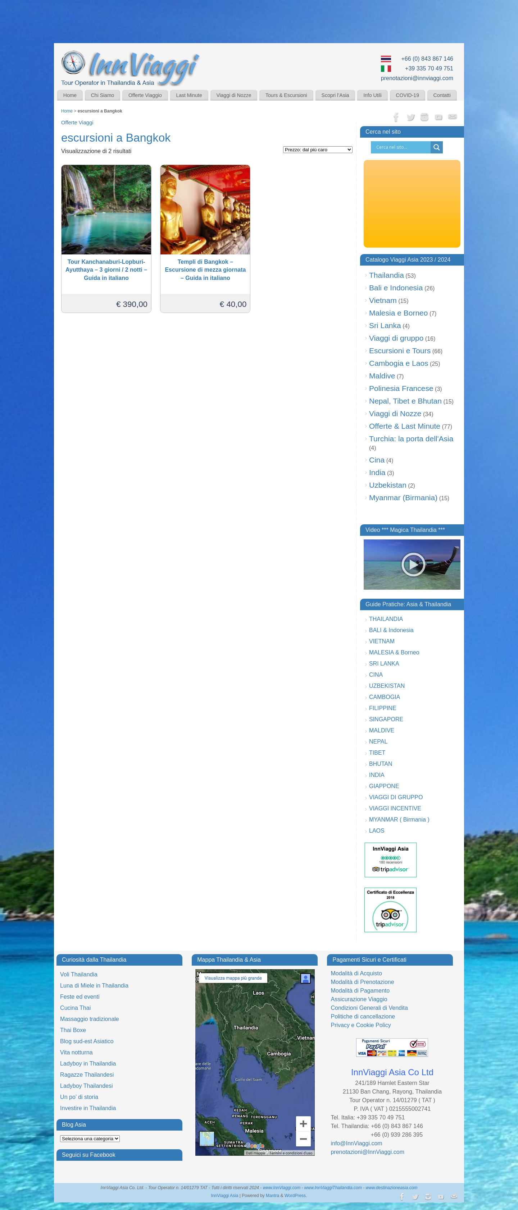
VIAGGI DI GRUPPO (396, 797)
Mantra (272, 1195)
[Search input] (402, 147)
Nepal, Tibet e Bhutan (405, 401)
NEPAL (378, 742)
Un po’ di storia (79, 1097)
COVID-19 (407, 95)
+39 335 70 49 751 (429, 68)
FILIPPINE (382, 708)
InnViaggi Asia (224, 1195)
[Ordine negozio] (318, 149)
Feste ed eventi (79, 997)
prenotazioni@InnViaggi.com (367, 1152)
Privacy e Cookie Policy (361, 1025)
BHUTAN (380, 764)
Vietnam (383, 300)
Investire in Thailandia (88, 1108)
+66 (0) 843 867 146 (427, 59)
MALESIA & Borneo (394, 652)
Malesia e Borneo (398, 313)
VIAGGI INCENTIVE (395, 808)
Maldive (382, 376)
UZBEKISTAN (387, 686)
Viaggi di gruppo (396, 338)
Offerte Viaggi (77, 122)
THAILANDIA (386, 619)
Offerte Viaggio (145, 95)
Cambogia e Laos (398, 363)
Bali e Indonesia (396, 288)
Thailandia (386, 275)
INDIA (377, 775)
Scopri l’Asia (335, 95)
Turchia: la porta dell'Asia (411, 438)
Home (70, 95)
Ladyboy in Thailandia (88, 1064)
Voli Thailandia (78, 974)
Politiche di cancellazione (363, 1016)
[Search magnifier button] (437, 147)
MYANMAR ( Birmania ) (399, 819)
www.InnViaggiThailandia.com (333, 1187)
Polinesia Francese (401, 388)
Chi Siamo (102, 95)
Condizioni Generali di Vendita (369, 1008)
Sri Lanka (385, 325)
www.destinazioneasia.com (391, 1187)
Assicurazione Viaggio (359, 999)
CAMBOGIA (384, 697)
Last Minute (189, 95)
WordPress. (296, 1195)
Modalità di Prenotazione (362, 982)
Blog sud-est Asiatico (87, 1041)
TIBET (377, 753)
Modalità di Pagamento (360, 991)
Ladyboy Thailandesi (86, 1086)
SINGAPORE (386, 719)
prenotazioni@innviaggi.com (417, 78)
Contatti (442, 95)
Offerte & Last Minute (404, 426)
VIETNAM (382, 641)
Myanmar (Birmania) (403, 497)
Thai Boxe (73, 1030)
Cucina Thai (75, 1008)
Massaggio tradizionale (89, 1019)
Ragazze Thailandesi (87, 1075)
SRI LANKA (384, 664)
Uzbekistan (387, 485)
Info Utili (372, 95)
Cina (377, 460)
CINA (376, 675)
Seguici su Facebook (88, 1155)
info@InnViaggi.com (356, 1143)
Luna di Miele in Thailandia (94, 986)
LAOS (377, 831)
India (377, 472)
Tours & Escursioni (286, 95)
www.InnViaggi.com (282, 1187)
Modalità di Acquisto (356, 973)
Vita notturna (76, 1052)
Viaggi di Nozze (233, 95)
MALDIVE (381, 730)
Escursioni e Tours (400, 350)
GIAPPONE (384, 786)
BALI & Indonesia (391, 630)
